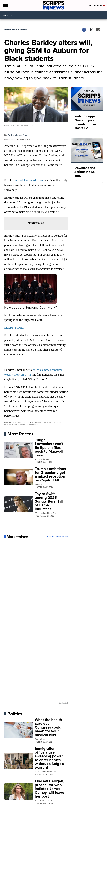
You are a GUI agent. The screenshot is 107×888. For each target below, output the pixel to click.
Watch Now (96, 5)
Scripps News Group (18, 135)
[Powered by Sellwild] (63, 703)
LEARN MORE (14, 327)
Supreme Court (16, 29)
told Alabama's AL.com (29, 180)
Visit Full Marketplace (57, 537)
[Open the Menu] (5, 5)
